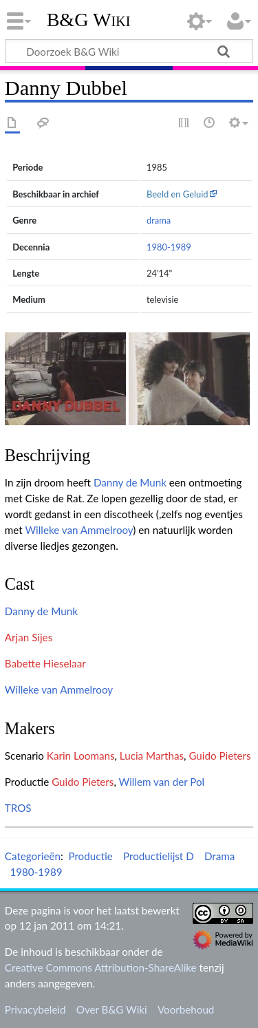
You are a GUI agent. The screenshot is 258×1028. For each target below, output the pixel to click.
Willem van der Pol (162, 781)
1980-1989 (169, 247)
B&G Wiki (89, 20)
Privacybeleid (35, 1009)
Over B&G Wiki (111, 1009)
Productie (90, 856)
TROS (18, 808)
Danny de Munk (130, 482)
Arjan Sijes (28, 637)
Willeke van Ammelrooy (79, 530)
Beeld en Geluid (177, 194)
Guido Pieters (219, 755)
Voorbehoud (186, 1009)
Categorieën (33, 856)
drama (159, 220)
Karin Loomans (81, 755)
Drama (219, 856)
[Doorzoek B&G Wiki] (129, 51)
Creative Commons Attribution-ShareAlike (101, 967)
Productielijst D (158, 856)
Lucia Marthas (152, 755)
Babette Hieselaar (45, 663)
